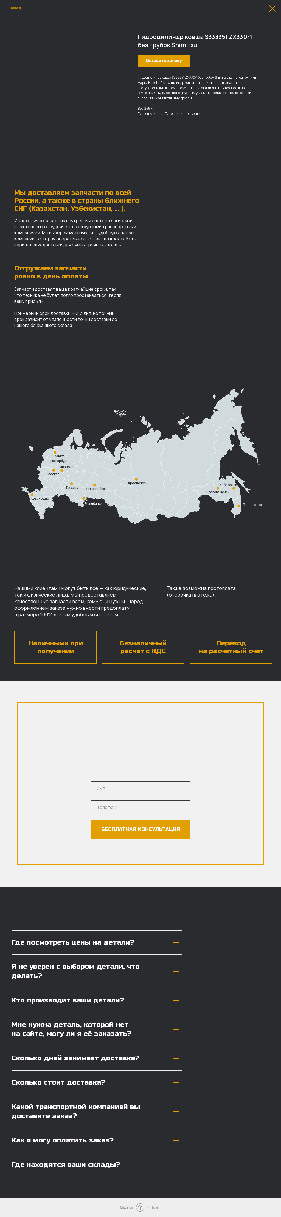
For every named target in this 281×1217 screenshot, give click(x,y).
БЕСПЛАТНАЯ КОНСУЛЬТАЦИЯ (140, 829)
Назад (15, 8)
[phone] (140, 807)
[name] (140, 788)
